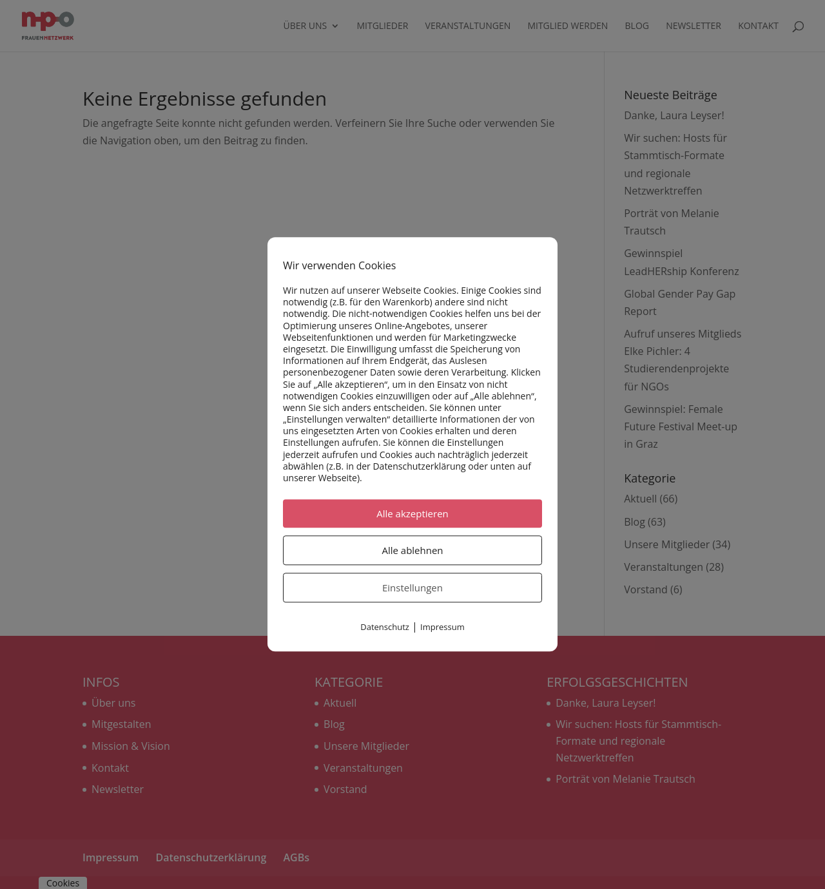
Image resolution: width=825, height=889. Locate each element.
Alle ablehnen (412, 550)
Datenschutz (384, 627)
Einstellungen (412, 588)
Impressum (442, 627)
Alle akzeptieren (412, 514)
